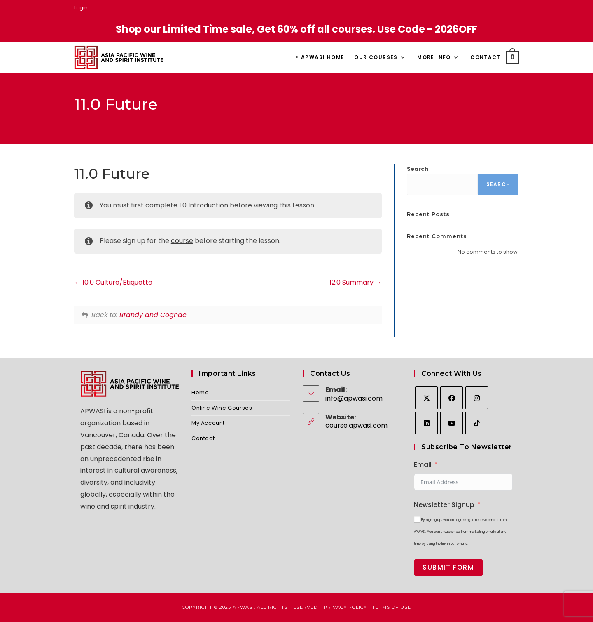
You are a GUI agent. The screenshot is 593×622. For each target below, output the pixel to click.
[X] (426, 397)
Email (423, 464)
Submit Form (448, 567)
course (182, 240)
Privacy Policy (345, 607)
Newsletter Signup (444, 504)
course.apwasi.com (356, 425)
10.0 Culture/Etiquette (113, 282)
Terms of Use (391, 607)
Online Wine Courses (221, 408)
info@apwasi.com (354, 398)
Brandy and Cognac (153, 315)
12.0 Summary (355, 282)
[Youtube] (451, 423)
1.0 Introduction (203, 205)
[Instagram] (476, 397)
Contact (203, 438)
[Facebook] (451, 397)
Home (200, 392)
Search (417, 169)
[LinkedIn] (426, 423)
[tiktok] (476, 423)
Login (81, 7)
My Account (208, 423)
